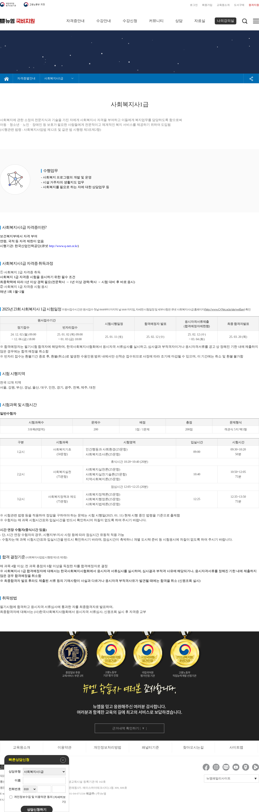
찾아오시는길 (193, 747)
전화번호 (15, 789)
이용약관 (64, 747)
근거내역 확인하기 (129, 728)
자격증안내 (75, 21)
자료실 (199, 21)
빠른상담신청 (37, 760)
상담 (179, 21)
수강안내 (103, 21)
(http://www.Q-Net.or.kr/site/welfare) (224, 309)
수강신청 (130, 21)
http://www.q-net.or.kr (63, 246)
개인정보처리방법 (107, 747)
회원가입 (207, 4)
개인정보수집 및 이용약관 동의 (33, 796)
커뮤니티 (156, 21)
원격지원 (254, 4)
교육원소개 (223, 4)
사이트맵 (236, 747)
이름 (18, 780)
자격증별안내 (26, 78)
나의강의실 (225, 20)
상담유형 (15, 771)
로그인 (194, 4)
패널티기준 (150, 747)
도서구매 (239, 4)
